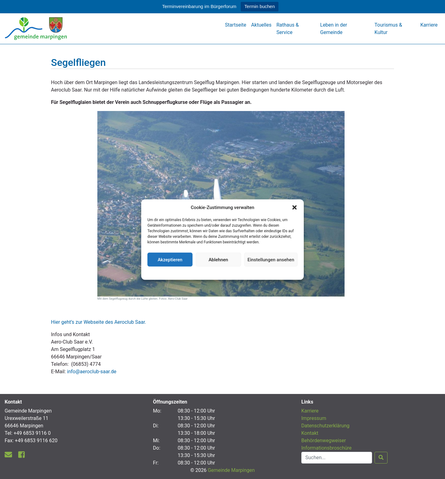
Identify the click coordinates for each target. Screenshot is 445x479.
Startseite (235, 25)
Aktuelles (261, 25)
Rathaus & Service (287, 28)
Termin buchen (259, 6)
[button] (294, 207)
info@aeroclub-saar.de (92, 371)
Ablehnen (218, 259)
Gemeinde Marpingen (231, 470)
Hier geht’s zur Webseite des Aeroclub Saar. (98, 322)
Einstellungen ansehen (271, 259)
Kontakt (309, 433)
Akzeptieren (170, 259)
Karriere (429, 25)
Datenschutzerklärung (223, 272)
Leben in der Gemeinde (333, 28)
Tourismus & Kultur (388, 28)
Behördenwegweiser (323, 440)
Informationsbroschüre (326, 448)
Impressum (313, 418)
